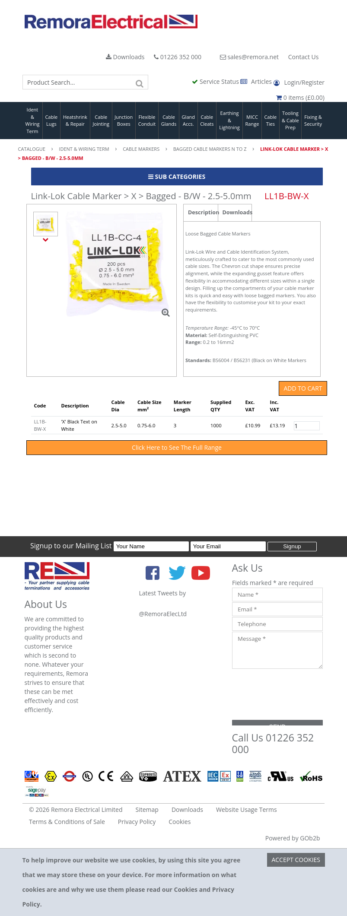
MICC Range (252, 120)
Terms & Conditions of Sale (67, 821)
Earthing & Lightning (229, 120)
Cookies (180, 821)
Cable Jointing (100, 120)
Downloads (125, 57)
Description (203, 212)
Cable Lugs (51, 120)
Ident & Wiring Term (32, 120)
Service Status (216, 81)
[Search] (139, 82)
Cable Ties (270, 120)
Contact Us (303, 57)
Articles (256, 81)
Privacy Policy (137, 821)
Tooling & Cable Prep (290, 120)
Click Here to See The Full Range (177, 447)
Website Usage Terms (246, 809)
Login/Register (299, 82)
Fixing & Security (313, 120)
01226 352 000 (177, 57)
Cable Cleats (206, 120)
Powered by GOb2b (292, 838)
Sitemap (147, 809)
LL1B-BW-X (40, 425)
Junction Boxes (124, 120)
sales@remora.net (249, 57)
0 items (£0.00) (300, 97)
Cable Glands (169, 120)
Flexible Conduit (147, 120)
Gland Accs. (188, 120)
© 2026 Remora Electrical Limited (76, 809)
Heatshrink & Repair (75, 120)
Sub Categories (176, 176)
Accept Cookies (295, 860)
